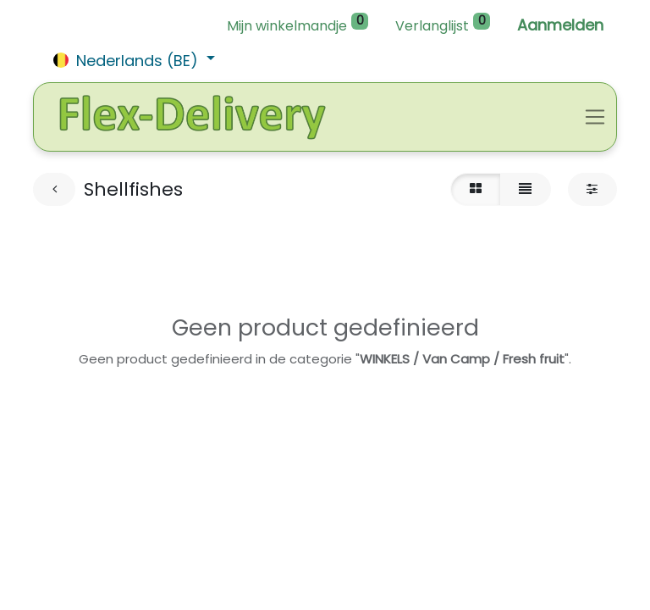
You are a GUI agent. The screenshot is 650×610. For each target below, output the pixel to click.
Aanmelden (560, 25)
